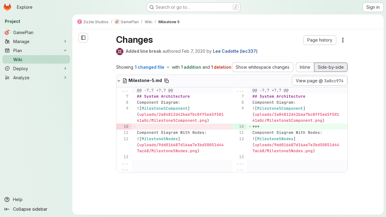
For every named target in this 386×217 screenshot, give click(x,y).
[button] (319, 40)
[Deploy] (36, 68)
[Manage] (36, 41)
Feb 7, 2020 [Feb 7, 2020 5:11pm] (193, 51)
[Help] (36, 199)
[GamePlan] (36, 32)
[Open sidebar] (83, 37)
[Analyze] (36, 77)
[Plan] (36, 50)
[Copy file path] (166, 80)
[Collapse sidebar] (36, 209)
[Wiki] (36, 59)
